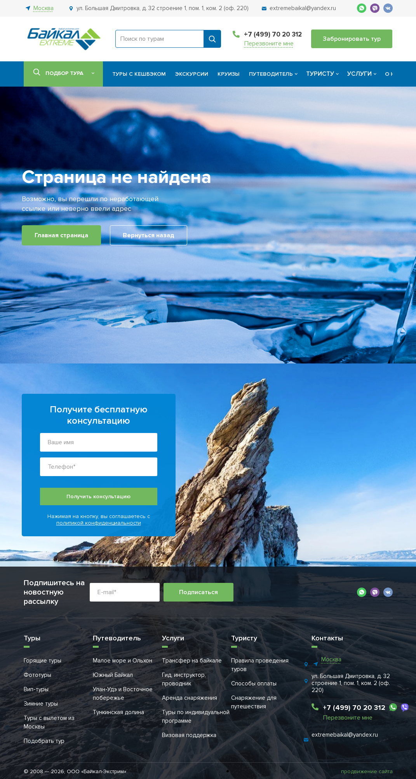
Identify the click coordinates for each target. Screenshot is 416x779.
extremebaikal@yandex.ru (345, 734)
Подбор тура (64, 73)
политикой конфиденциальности (98, 523)
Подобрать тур (44, 740)
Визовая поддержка (189, 735)
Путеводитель (271, 74)
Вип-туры (36, 689)
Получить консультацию (98, 496)
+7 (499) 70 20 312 (273, 34)
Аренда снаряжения (189, 697)
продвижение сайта (367, 771)
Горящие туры (42, 660)
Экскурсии (191, 74)
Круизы (229, 74)
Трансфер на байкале (192, 660)
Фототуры (37, 674)
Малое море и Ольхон (122, 660)
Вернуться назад (148, 235)
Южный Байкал (113, 674)
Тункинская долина (118, 712)
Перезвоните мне (269, 43)
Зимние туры (41, 703)
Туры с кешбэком (139, 74)
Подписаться (198, 592)
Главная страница (61, 235)
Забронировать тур (352, 39)
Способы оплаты (254, 683)
